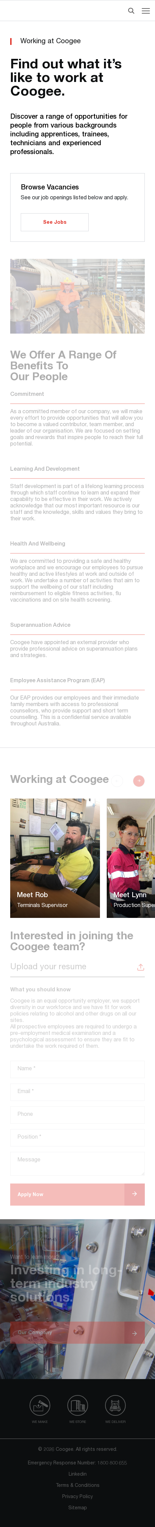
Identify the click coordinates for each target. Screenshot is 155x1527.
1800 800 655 (112, 1463)
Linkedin (78, 1474)
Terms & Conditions (78, 1485)
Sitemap (77, 1508)
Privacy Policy (77, 1497)
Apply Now (30, 1195)
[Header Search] (129, 10)
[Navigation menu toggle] (146, 11)
